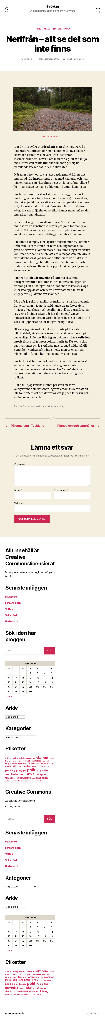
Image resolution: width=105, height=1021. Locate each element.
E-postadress (61, 490)
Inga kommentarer (75, 59)
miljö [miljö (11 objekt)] (14, 766)
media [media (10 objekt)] (8, 766)
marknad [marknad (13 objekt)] (49, 763)
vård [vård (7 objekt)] (39, 781)
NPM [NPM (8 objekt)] (34, 766)
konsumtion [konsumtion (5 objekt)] (46, 761)
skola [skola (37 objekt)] (30, 774)
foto (25, 406)
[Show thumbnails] (52, 137)
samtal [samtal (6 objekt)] (22, 775)
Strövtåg (52, 6)
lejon (29, 59)
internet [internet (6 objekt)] (21, 761)
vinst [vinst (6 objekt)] (26, 781)
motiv (38, 406)
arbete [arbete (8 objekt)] (8, 758)
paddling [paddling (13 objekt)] (10, 770)
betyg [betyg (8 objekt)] (15, 758)
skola (67, 29)
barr (20, 406)
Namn (18, 490)
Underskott (11, 621)
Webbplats (19, 503)
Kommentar (20, 464)
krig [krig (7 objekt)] (7, 764)
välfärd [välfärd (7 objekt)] (32, 781)
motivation (47, 406)
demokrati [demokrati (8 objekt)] (30, 758)
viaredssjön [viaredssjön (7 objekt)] (18, 781)
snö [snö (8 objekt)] (37, 775)
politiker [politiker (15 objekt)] (44, 770)
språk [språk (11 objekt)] (43, 774)
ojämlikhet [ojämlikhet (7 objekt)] (41, 766)
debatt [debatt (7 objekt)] (22, 758)
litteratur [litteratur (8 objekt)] (22, 764)
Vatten (9, 609)
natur (57, 29)
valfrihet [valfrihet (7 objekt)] (8, 781)
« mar (9, 696)
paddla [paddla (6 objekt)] (49, 766)
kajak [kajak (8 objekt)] (27, 761)
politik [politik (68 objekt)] (33, 770)
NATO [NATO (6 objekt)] (20, 766)
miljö (47, 29)
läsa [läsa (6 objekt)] (37, 764)
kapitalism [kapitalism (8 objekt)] (36, 761)
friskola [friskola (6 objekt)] (8, 761)
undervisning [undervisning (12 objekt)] (24, 777)
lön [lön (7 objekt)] (42, 764)
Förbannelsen (13, 602)
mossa (31, 406)
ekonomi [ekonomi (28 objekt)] (42, 757)
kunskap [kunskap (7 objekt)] (13, 764)
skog (61, 406)
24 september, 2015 (49, 59)
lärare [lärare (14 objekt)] (31, 763)
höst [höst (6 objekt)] (14, 761)
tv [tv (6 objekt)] (14, 778)
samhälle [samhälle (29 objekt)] (11, 774)
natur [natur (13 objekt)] (27, 766)
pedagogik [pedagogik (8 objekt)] (21, 771)
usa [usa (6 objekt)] (33, 778)
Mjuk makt (11, 596)
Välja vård (11, 615)
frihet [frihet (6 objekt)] (52, 758)
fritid (37, 29)
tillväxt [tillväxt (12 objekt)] (9, 777)
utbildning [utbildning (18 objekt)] (42, 777)
